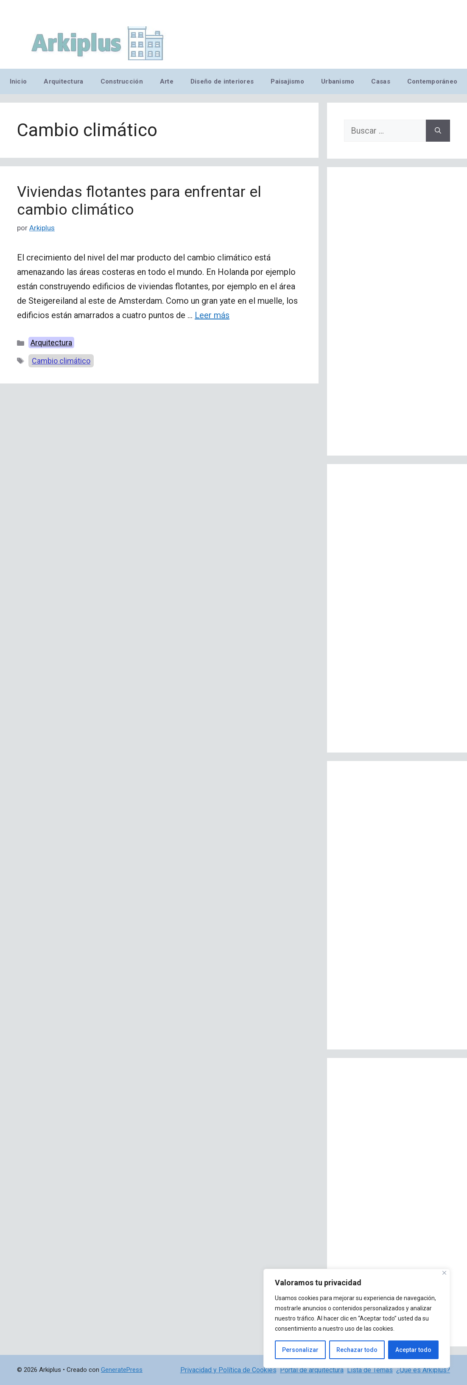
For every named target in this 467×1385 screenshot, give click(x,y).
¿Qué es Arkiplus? (423, 1370)
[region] (356, 1318)
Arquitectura (63, 81)
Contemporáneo (432, 81)
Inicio (18, 81)
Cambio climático (61, 360)
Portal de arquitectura (312, 1370)
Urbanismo (337, 81)
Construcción (122, 81)
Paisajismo (287, 81)
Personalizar (300, 1349)
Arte (166, 81)
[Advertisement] (397, 311)
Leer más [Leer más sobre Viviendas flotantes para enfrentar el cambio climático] (212, 315)
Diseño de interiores (222, 81)
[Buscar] (438, 131)
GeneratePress (122, 1370)
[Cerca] (444, 1273)
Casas (380, 81)
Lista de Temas (370, 1370)
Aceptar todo (413, 1349)
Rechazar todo (357, 1349)
